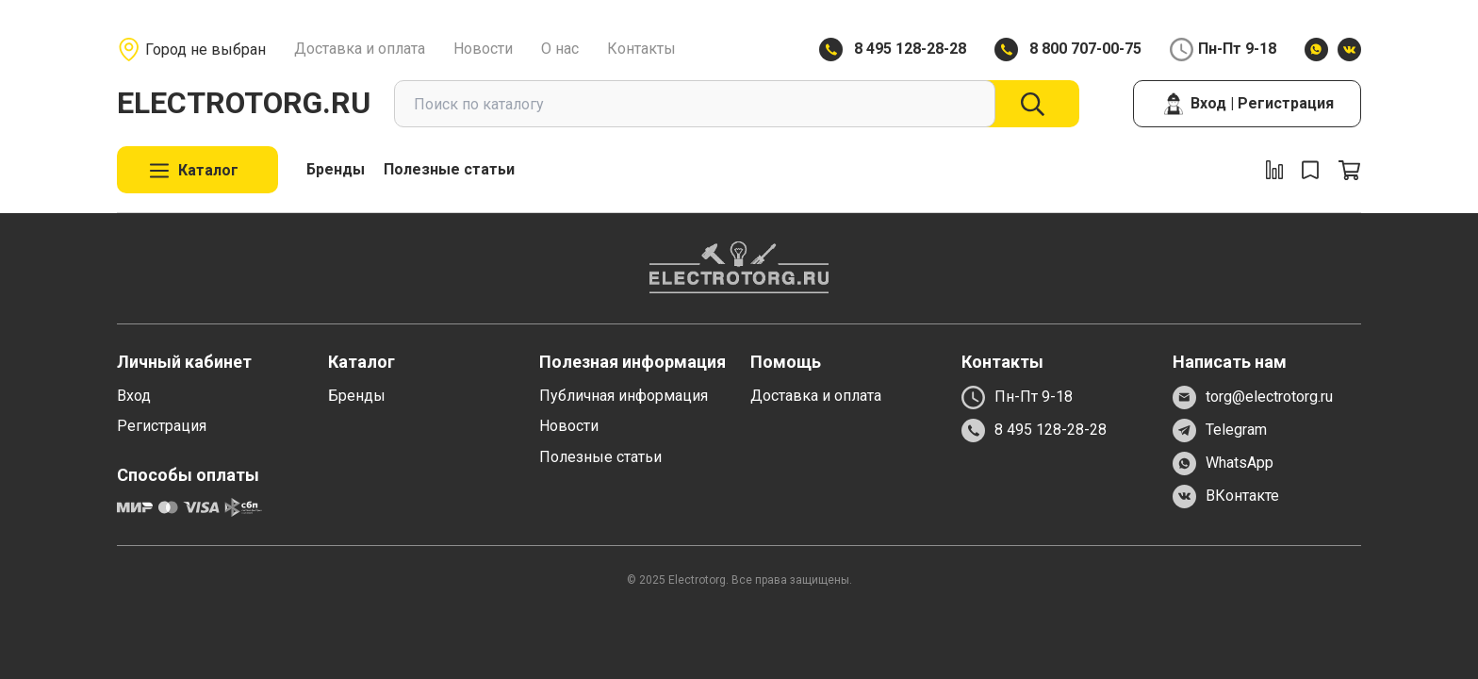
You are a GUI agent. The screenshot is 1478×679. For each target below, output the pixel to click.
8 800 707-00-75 (1085, 49)
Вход (134, 396)
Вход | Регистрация (1247, 103)
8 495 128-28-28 (910, 49)
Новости (483, 49)
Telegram (1220, 430)
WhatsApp (1223, 463)
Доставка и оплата (359, 49)
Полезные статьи (449, 169)
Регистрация (161, 426)
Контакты (641, 49)
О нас (560, 49)
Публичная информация (623, 396)
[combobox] (694, 103)
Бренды (335, 169)
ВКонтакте (1226, 496)
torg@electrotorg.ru (1253, 397)
